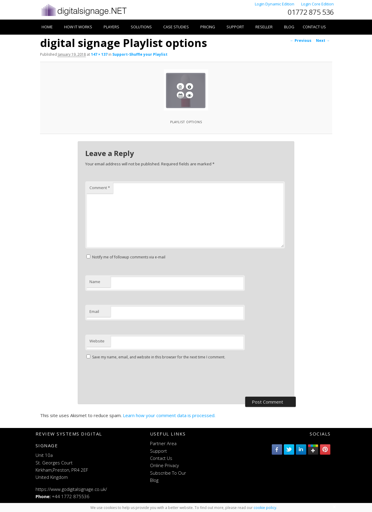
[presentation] (131, 379)
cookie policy (265, 507)
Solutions (141, 27)
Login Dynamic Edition (275, 4)
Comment (99, 187)
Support (235, 27)
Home (47, 27)
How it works (78, 27)
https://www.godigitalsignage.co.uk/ (71, 489)
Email (94, 311)
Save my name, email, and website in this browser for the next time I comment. (158, 357)
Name (94, 281)
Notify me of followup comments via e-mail (128, 257)
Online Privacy (164, 465)
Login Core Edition (317, 4)
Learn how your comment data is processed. (169, 415)
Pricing (207, 27)
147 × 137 (99, 54)
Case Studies (176, 27)
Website (97, 341)
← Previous (300, 40)
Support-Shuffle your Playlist (139, 54)
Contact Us (314, 27)
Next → (323, 40)
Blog (289, 27)
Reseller (264, 27)
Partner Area (163, 443)
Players (111, 27)
